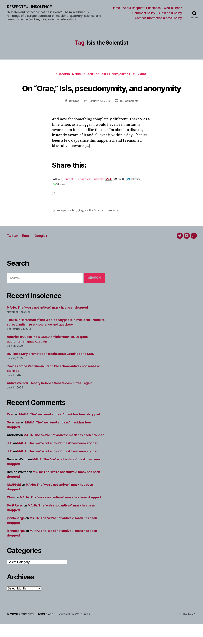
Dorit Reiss (15, 518)
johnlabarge (16, 531)
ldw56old (14, 498)
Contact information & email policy (158, 18)
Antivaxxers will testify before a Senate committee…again (49, 396)
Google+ (43, 249)
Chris (11, 510)
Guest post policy (170, 13)
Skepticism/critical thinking (127, 75)
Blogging (60, 75)
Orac (75, 114)
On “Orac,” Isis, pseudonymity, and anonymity (101, 94)
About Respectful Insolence (142, 8)
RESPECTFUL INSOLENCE (31, 7)
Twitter (13, 249)
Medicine (78, 75)
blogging (78, 223)
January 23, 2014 (99, 114)
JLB (9, 456)
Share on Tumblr (92, 192)
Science (94, 75)
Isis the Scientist (95, 223)
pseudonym (114, 223)
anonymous (64, 223)
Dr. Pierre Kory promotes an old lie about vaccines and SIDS (50, 367)
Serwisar (13, 435)
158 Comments (129, 114)
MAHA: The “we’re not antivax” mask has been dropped (47, 320)
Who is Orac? (172, 8)
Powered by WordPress (76, 627)
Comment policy (143, 13)
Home (116, 8)
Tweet (69, 192)
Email (27, 249)
